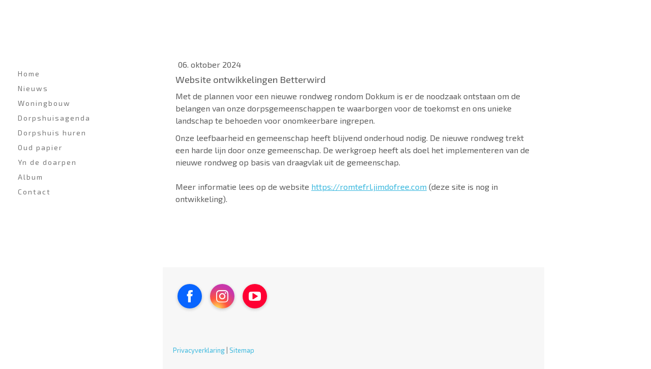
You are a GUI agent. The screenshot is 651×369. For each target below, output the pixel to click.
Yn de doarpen (47, 162)
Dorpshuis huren (52, 132)
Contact (34, 191)
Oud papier (40, 147)
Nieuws (33, 88)
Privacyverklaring (199, 350)
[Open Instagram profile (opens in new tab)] (222, 296)
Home (29, 73)
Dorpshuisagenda (54, 117)
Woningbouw (44, 103)
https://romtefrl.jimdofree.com (369, 186)
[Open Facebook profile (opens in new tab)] (189, 296)
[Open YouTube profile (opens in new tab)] (255, 296)
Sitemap (241, 350)
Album (30, 177)
